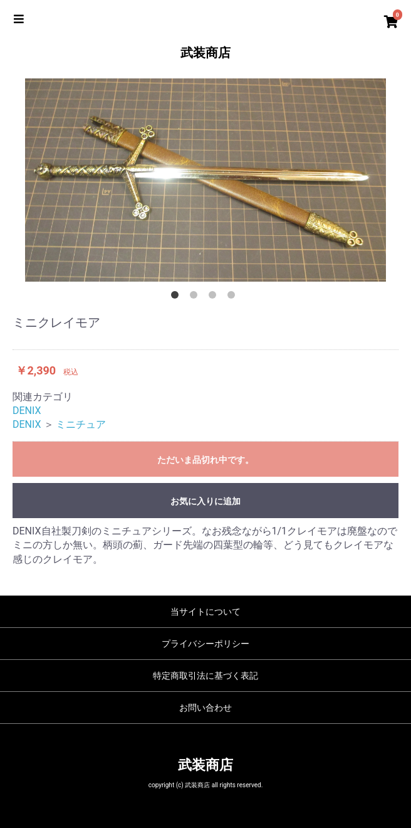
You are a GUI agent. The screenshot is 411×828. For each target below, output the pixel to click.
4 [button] (233, 297)
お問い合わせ (205, 708)
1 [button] (177, 297)
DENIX (27, 411)
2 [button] (196, 297)
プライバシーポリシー (205, 644)
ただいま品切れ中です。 (205, 460)
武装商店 (205, 53)
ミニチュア (81, 424)
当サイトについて (205, 612)
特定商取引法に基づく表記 (205, 676)
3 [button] (215, 297)
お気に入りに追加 (205, 501)
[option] (205, 180)
